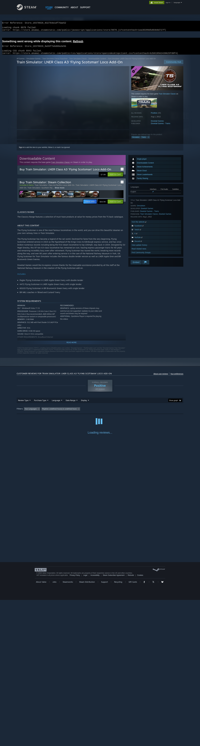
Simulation (135, 140)
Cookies (140, 721)
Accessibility (94, 721)
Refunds (131, 721)
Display (84, 404)
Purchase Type (40, 404)
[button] (115, 177)
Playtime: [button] (80, 412)
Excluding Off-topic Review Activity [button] (59, 412)
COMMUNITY (62, 7)
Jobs (54, 728)
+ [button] (148, 140)
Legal (85, 721)
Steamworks (68, 728)
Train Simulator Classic (78, 62)
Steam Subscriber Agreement (114, 721)
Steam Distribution (87, 728)
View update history (139, 248)
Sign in (21, 151)
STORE (49, 7)
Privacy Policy (75, 721)
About (74, 7)
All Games (21, 62)
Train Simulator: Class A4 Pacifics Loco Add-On (54, 188)
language (177, 2)
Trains (144, 140)
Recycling (118, 728)
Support (104, 728)
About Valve (41, 728)
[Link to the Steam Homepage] (29, 9)
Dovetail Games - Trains (160, 127)
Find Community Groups (141, 256)
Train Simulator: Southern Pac (40, 191)
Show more (59, 191)
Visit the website (139, 225)
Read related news (139, 252)
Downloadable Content (97, 62)
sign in (168, 2)
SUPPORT (85, 7)
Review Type (23, 404)
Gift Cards (133, 728)
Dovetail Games (157, 124)
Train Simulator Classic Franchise (55, 62)
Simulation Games (33, 62)
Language (56, 404)
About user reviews (160, 377)
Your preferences (176, 377)
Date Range (70, 404)
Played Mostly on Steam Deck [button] (100, 412)
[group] (100, 412)
